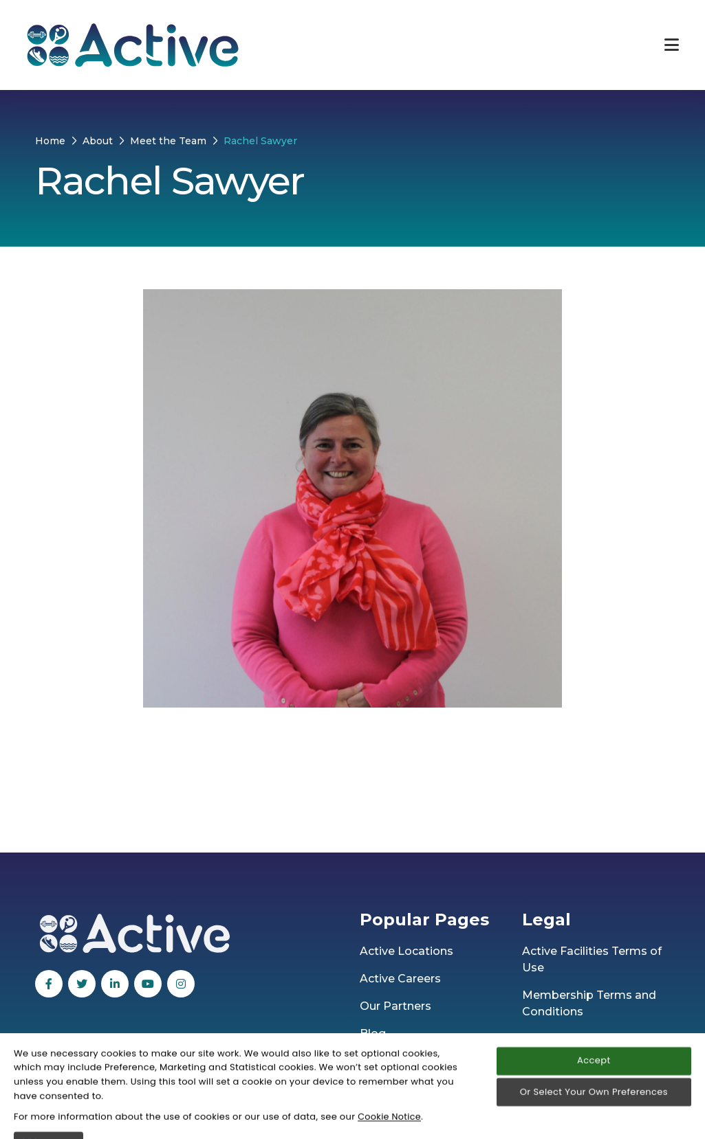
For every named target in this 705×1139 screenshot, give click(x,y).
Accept (593, 1120)
